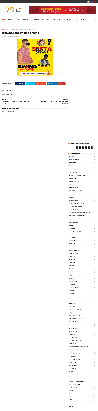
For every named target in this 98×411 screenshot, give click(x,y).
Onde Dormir (67, 19)
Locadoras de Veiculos (76, 196)
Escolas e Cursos (74, 149)
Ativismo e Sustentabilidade (77, 62)
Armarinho (72, 55)
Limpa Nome (72, 193)
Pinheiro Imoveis (74, 236)
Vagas (71, 277)
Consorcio (72, 105)
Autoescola (73, 65)
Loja (70, 199)
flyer (70, 162)
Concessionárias (74, 96)
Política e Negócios (75, 240)
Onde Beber (45, 19)
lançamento (73, 187)
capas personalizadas (75, 77)
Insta (3, 24)
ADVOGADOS (72, 43)
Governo (72, 171)
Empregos (84, 19)
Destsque (72, 133)
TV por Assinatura (74, 271)
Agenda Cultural (13, 19)
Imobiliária (72, 177)
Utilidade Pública (74, 274)
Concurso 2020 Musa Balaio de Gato (80, 99)
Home (3, 19)
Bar (70, 71)
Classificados (73, 87)
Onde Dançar (56, 19)
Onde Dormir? (73, 218)
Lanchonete (72, 190)
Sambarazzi (25, 19)
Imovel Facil (72, 180)
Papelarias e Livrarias (75, 227)
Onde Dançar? (73, 215)
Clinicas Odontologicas (76, 90)
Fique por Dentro (74, 158)
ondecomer (72, 221)
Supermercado (73, 261)
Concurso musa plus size (76, 102)
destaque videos (74, 127)
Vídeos (71, 286)
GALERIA (71, 165)
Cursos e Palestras (75, 118)
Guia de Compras (74, 174)
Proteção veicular (75, 246)
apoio (71, 52)
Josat (71, 183)
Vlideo (71, 293)
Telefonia (72, 265)
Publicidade (72, 249)
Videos (76, 19)
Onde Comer (36, 19)
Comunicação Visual (75, 93)
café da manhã (73, 74)
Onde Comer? (73, 211)
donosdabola (73, 140)
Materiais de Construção (77, 205)
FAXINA (71, 155)
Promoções (72, 243)
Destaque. (72, 130)
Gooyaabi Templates (32, 408)
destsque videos (74, 137)
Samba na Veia (73, 252)
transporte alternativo (76, 268)
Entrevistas (72, 146)
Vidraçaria (72, 289)
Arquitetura (73, 59)
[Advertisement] (82, 387)
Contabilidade (73, 109)
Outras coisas (73, 224)
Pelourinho (72, 230)
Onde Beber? (72, 208)
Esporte (71, 152)
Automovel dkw (74, 68)
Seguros (71, 258)
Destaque (72, 124)
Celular (71, 84)
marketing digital (74, 202)
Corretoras (73, 112)
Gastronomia (73, 168)
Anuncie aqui (73, 49)
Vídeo (71, 280)
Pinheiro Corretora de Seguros (78, 233)
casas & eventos (74, 80)
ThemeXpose (12, 408)
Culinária (72, 115)
